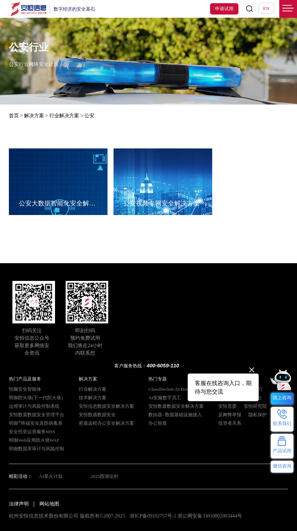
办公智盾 (157, 423)
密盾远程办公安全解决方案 (106, 423)
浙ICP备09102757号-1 (153, 516)
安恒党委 (227, 406)
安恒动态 (227, 397)
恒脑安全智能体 (25, 389)
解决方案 (34, 115)
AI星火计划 (50, 476)
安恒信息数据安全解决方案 (106, 406)
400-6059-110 (163, 365)
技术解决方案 (92, 397)
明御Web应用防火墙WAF (34, 440)
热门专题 (157, 379)
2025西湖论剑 (104, 476)
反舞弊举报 (229, 414)
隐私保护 (257, 414)
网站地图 (49, 504)
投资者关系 (229, 423)
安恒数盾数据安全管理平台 (36, 414)
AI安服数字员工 (164, 397)
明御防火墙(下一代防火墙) (36, 397)
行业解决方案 (64, 115)
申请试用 (224, 8)
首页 (14, 115)
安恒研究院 (255, 406)
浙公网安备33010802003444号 (209, 516)
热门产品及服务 (25, 379)
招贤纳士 (253, 397)
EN (266, 8)
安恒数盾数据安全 (97, 414)
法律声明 (19, 504)
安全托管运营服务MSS (32, 431)
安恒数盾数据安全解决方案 (176, 406)
